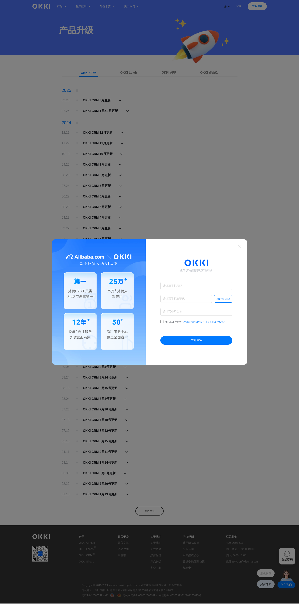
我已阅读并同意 (193, 322)
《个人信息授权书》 (215, 322)
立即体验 (196, 340)
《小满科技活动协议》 (193, 322)
